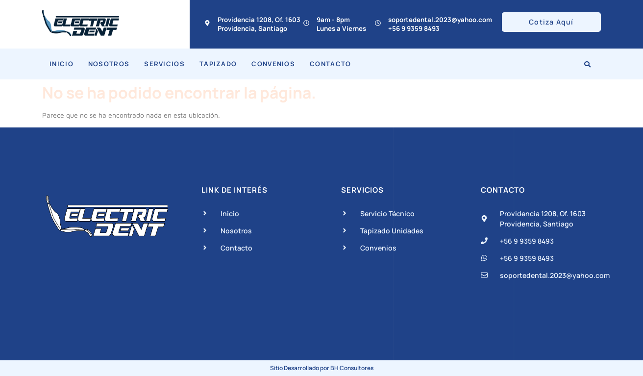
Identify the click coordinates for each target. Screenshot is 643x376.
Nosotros (108, 63)
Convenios (273, 63)
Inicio (61, 63)
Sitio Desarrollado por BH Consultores (321, 368)
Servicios (164, 63)
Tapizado (218, 63)
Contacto (330, 63)
